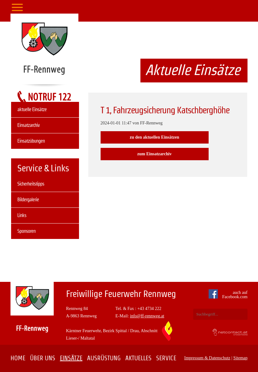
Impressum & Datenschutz (207, 358)
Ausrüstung (104, 358)
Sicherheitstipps (30, 183)
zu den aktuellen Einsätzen (154, 137)
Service (166, 358)
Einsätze (71, 358)
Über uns (42, 358)
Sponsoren (26, 231)
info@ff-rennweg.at (147, 316)
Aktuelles (138, 358)
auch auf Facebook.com (230, 294)
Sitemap (240, 358)
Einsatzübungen (31, 141)
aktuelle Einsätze (32, 109)
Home (17, 358)
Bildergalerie (28, 199)
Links (21, 215)
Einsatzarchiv (28, 125)
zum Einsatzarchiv (154, 154)
